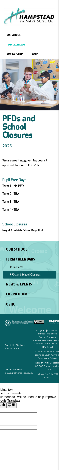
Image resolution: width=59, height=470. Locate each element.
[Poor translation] (11, 405)
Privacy (8, 349)
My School (48, 347)
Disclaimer (21, 345)
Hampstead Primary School (29, 17)
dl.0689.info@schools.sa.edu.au (19, 373)
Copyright (9, 345)
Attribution (18, 349)
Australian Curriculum (43, 344)
